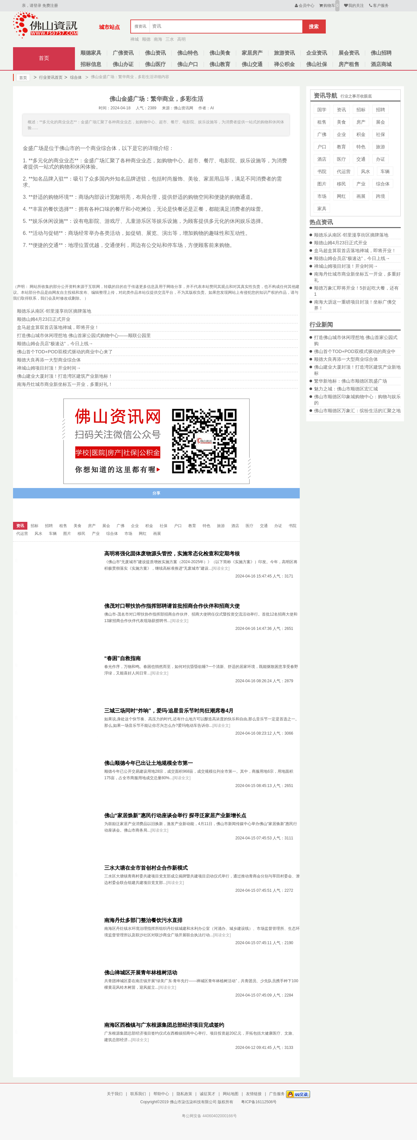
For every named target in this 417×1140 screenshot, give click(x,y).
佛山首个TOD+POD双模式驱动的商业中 (354, 351)
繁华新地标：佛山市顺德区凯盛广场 (350, 381)
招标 (361, 109)
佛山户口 (187, 64)
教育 (341, 146)
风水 (365, 171)
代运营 (344, 171)
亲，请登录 (31, 5)
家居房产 (252, 53)
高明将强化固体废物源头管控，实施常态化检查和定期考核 (172, 553)
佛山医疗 (155, 64)
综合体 (72, 77)
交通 (361, 159)
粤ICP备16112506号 (259, 1102)
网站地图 (230, 1094)
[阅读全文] (221, 568)
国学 (321, 109)
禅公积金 (284, 64)
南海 (158, 39)
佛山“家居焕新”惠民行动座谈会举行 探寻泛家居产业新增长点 (175, 815)
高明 (181, 39)
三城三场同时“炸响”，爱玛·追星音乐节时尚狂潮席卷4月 (169, 710)
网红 (341, 196)
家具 (321, 208)
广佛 (321, 134)
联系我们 (138, 1094)
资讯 (341, 109)
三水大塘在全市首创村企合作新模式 (146, 868)
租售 (321, 122)
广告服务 (277, 1094)
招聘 (380, 109)
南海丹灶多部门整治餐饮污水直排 (143, 920)
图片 (321, 183)
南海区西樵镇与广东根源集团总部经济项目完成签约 (164, 1025)
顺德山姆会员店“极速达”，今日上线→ (352, 258)
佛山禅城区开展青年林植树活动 (140, 972)
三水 (169, 39)
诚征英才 (207, 1094)
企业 (341, 134)
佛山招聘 (381, 53)
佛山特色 (187, 53)
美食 (341, 122)
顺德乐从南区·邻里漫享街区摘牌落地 (351, 235)
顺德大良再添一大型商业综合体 (346, 359)
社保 (380, 134)
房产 (361, 122)
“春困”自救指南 (122, 658)
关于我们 (114, 1094)
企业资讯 (316, 53)
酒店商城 (381, 64)
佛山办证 (123, 64)
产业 (361, 183)
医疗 (341, 159)
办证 (380, 159)
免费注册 (50, 5)
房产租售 (348, 64)
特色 (361, 146)
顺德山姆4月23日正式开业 (340, 242)
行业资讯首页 (48, 77)
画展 (361, 196)
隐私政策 (184, 1094)
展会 (380, 122)
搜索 (314, 26)
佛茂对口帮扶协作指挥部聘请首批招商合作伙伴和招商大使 (172, 606)
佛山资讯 (155, 53)
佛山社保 (316, 64)
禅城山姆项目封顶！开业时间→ (346, 266)
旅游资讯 (284, 53)
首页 (44, 58)
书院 (321, 171)
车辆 (385, 171)
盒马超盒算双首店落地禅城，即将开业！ (355, 250)
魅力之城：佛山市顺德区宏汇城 (346, 388)
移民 (341, 183)
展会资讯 (348, 53)
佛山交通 (252, 64)
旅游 (380, 146)
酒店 (321, 159)
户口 (321, 146)
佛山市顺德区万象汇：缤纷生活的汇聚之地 (357, 410)
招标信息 (90, 64)
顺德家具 (90, 53)
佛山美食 (219, 53)
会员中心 (304, 5)
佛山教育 (219, 64)
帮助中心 (161, 1094)
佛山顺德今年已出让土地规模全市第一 (148, 763)
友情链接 (254, 1094)
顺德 (146, 39)
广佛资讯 (123, 53)
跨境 (380, 196)
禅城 (134, 39)
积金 (361, 134)
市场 (321, 196)
